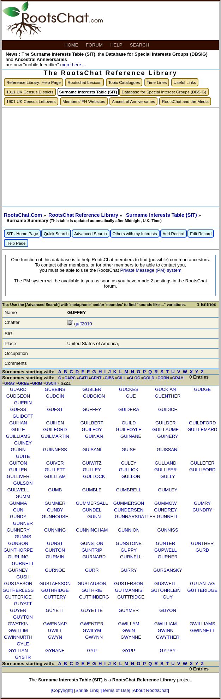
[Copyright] (62, 690)
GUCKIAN (165, 389)
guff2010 (83, 323)
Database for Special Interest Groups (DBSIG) (164, 92)
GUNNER (23, 523)
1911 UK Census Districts (29, 92)
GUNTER (165, 543)
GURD (202, 550)
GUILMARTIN (55, 436)
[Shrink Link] (87, 690)
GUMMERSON (128, 503)
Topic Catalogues (124, 82)
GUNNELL (167, 516)
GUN (18, 510)
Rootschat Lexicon (84, 82)
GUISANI (91, 449)
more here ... (73, 64)
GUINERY (167, 436)
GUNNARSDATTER (135, 516)
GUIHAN (18, 422)
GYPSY (168, 650)
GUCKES (128, 389)
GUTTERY (55, 597)
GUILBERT (91, 422)
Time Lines (157, 82)
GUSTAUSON (91, 583)
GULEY (128, 463)
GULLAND (165, 463)
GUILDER (165, 422)
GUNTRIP (92, 550)
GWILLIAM (165, 623)
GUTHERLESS (18, 590)
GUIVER (55, 463)
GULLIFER (165, 469)
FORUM (95, 45)
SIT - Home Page (22, 233)
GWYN (55, 637)
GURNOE (55, 570)
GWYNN (94, 637)
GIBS (109, 378)
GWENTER (91, 623)
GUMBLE (92, 489)
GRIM (37, 383)
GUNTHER (202, 543)
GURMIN (55, 556)
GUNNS (22, 536)
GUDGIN (55, 396)
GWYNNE (130, 637)
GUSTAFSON (18, 583)
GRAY (9, 383)
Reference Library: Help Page (33, 82)
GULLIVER (18, 476)
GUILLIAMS (18, 436)
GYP (91, 650)
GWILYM (92, 630)
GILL (121, 378)
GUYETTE (91, 610)
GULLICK (129, 469)
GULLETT (55, 469)
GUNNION (128, 530)
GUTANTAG (202, 583)
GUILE (18, 429)
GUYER (18, 610)
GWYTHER (167, 637)
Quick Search (56, 233)
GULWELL (18, 489)
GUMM (23, 496)
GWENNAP (55, 623)
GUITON (18, 463)
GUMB (55, 489)
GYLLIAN (18, 650)
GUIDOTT (23, 416)
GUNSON (18, 543)
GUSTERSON (128, 583)
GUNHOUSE (55, 516)
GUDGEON (18, 396)
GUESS (18, 409)
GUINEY (23, 443)
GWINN (165, 630)
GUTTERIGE (18, 597)
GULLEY (92, 469)
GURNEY (18, 570)
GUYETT (55, 610)
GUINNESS (55, 449)
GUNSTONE (129, 543)
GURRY (128, 570)
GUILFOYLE (129, 429)
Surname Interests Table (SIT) (162, 215)
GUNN (94, 516)
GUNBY (55, 510)
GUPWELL (165, 550)
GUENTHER (168, 396)
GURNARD (94, 556)
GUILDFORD (202, 422)
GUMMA (18, 503)
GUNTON (55, 550)
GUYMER (129, 610)
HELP (116, 45)
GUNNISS (167, 530)
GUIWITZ (92, 463)
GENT (96, 378)
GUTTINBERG (94, 597)
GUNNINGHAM (92, 530)
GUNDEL (91, 510)
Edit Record (200, 233)
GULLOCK (94, 476)
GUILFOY (92, 429)
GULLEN (18, 469)
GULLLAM (55, 476)
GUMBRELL (129, 489)
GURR (91, 570)
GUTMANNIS (129, 590)
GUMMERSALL (92, 503)
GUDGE (202, 389)
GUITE (23, 456)
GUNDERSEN (128, 510)
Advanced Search (90, 233)
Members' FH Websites (83, 101)
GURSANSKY (167, 570)
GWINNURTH (18, 637)
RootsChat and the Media (185, 101)
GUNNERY (18, 530)
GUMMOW (165, 503)
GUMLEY (168, 489)
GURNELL (131, 556)
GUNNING (55, 530)
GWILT (55, 630)
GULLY (167, 476)
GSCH (50, 383)
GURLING (18, 556)
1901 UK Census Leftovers (31, 101)
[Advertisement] (110, 157)
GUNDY (18, 516)
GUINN (18, 449)
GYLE (23, 643)
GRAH (178, 378)
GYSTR (23, 657)
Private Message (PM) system (150, 270)
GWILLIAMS (202, 623)
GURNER (168, 556)
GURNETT (23, 563)
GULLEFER (202, 463)
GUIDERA (128, 409)
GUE (131, 396)
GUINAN (94, 436)
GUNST (55, 543)
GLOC (134, 378)
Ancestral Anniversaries (133, 101)
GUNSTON (91, 543)
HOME (71, 45)
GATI (83, 378)
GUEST (55, 409)
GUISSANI (168, 449)
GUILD (129, 422)
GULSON (22, 483)
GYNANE (55, 650)
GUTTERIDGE (202, 590)
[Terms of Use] (116, 690)
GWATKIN (18, 623)
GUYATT (23, 603)
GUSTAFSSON (55, 583)
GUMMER (54, 503)
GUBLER (91, 389)
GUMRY (202, 503)
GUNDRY (202, 510)
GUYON (167, 610)
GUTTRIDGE (130, 597)
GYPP (128, 650)
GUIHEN (55, 422)
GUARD (18, 389)
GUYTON (22, 617)
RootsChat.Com (23, 215)
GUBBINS (55, 389)
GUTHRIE (92, 590)
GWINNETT (202, 630)
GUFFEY (92, 409)
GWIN (129, 630)
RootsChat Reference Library (84, 215)
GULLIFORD (202, 469)
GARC (70, 378)
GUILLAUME (165, 429)
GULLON (130, 476)
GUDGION (94, 396)
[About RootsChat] (150, 690)
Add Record (174, 233)
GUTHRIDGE (55, 590)
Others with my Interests (135, 233)
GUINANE (130, 436)
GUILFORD (55, 429)
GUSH (23, 577)
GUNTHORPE (18, 550)
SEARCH (140, 45)
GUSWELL (165, 583)
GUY (168, 597)
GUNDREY (165, 510)
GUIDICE (167, 409)
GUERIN (23, 402)
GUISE (128, 449)
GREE (23, 383)
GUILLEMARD (202, 429)
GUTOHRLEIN (165, 590)
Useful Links (185, 82)
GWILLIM (18, 630)
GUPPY (129, 550)
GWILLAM (128, 623)
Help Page (16, 243)
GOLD (148, 378)
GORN (163, 378)
